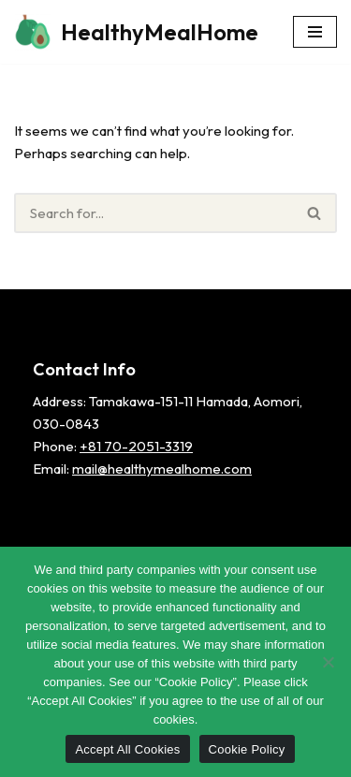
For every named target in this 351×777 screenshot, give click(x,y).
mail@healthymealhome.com (162, 468)
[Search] (153, 213)
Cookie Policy (247, 749)
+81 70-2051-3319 (136, 446)
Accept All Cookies (127, 749)
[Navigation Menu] (315, 32)
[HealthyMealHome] (136, 32)
